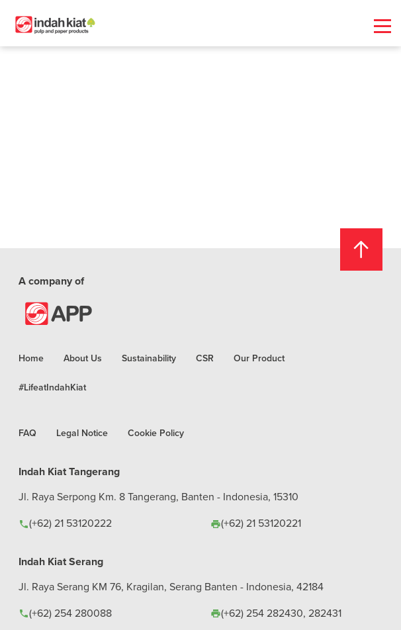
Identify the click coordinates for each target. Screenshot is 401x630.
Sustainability (149, 358)
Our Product (259, 358)
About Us (83, 358)
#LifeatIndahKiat (52, 387)
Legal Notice (82, 432)
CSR (205, 358)
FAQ (27, 432)
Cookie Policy (156, 432)
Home (31, 358)
